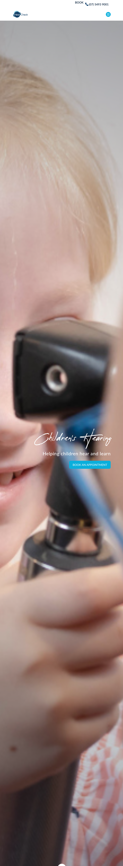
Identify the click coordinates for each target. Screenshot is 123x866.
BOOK (79, 2)
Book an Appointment (90, 465)
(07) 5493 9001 (99, 4)
